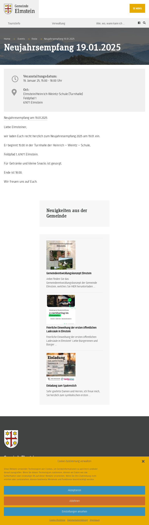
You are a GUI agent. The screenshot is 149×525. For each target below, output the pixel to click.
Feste (34, 39)
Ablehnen (74, 500)
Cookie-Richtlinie (57, 520)
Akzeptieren (74, 490)
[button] (143, 461)
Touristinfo (14, 23)
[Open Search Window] (144, 23)
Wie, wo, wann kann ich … (110, 23)
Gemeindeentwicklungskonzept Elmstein (68, 273)
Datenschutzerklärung (77, 520)
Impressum (95, 520)
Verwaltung (58, 23)
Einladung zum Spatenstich (61, 385)
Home (7, 39)
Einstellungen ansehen (74, 511)
